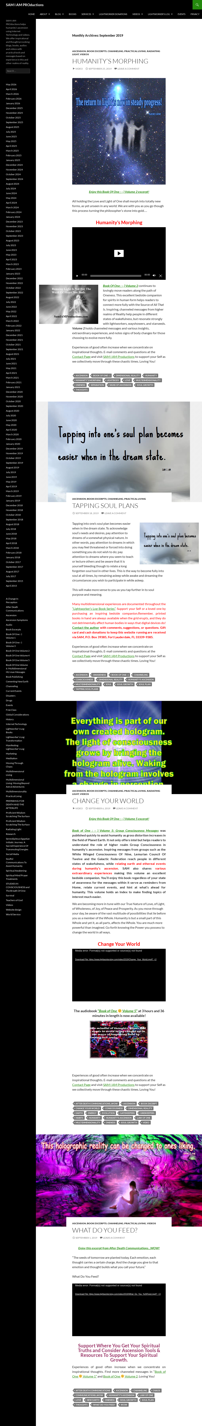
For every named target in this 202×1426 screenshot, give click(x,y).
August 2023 (12, 240)
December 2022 (14, 278)
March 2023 (12, 264)
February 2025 (14, 155)
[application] (119, 253)
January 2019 (13, 500)
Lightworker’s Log (159, 14)
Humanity (151, 375)
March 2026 (12, 93)
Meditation (11, 758)
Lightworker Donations (113, 14)
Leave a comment (128, 68)
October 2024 (13, 174)
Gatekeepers (127, 1113)
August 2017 (12, 571)
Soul (108, 684)
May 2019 (11, 481)
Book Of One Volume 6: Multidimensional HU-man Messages (17, 668)
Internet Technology (16, 724)
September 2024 (14, 179)
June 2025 (11, 136)
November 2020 (14, 396)
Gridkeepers (147, 1113)
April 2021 (11, 372)
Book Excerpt (149, 1103)
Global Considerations (17, 714)
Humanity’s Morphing (110, 61)
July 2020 (11, 415)
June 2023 (11, 249)
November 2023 (14, 226)
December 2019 (14, 448)
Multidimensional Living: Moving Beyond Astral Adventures (17, 783)
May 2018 (11, 538)
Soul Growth (145, 385)
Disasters (10, 695)
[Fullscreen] (161, 276)
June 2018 (11, 533)
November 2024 (14, 169)
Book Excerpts (97, 51)
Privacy (195, 14)
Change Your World (108, 801)
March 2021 (12, 377)
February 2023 (14, 268)
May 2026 (11, 84)
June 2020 (11, 420)
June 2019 (11, 476)
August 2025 (12, 127)
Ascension (79, 51)
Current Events (14, 690)
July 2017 (11, 576)
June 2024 (11, 193)
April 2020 (11, 429)
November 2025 (14, 112)
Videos (136, 14)
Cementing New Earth (17, 681)
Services (86, 14)
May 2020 (11, 424)
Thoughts (82, 389)
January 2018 (13, 557)
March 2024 (12, 207)
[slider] (115, 276)
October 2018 (13, 514)
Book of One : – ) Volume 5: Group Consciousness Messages (115, 830)
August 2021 (12, 354)
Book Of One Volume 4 (18, 655)
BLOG (58, 14)
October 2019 (13, 458)
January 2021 (13, 387)
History (10, 719)
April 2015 (11, 585)
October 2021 (13, 344)
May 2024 (11, 197)
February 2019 (14, 495)
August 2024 (12, 183)
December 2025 (14, 108)
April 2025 (11, 145)
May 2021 (11, 368)
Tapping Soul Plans (105, 505)
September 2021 (14, 349)
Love (127, 380)
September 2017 (14, 566)
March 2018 (12, 547)
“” (117, 1011)
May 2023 (11, 254)
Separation (97, 385)
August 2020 (12, 410)
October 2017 (13, 562)
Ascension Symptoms (17, 620)
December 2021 (14, 335)
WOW (124, 1404)
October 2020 (13, 401)
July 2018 (11, 528)
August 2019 (12, 467)
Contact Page (81, 356)
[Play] (77, 276)
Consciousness (84, 679)
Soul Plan (145, 684)
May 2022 (11, 311)
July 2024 (11, 188)
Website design (14, 909)
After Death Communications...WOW (97, 1103)
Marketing (11, 753)
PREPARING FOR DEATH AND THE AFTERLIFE (15, 804)
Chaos (156, 1390)
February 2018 (14, 552)
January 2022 (13, 330)
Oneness (80, 385)
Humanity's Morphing (88, 380)
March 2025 (12, 150)
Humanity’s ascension (141, 679)
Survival (10, 895)
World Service (13, 914)
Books (72, 14)
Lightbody (113, 380)
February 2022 (14, 325)
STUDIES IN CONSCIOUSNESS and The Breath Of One (18, 887)
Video (79, 68)
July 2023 (11, 245)
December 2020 (14, 391)
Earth (79, 1113)
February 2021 (14, 382)
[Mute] (154, 276)
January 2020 (13, 443)
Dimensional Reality (128, 375)
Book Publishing (14, 676)
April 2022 (11, 316)
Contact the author (85, 627)
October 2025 (13, 117)
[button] (119, 253)
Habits (79, 1117)
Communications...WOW (89, 1395)
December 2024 (14, 164)
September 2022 (14, 292)
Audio (9, 624)
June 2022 (11, 306)
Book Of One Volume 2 (18, 650)
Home (31, 14)
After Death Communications (93, 1390)
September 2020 (14, 406)
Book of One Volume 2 (120, 1376)
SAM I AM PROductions (25, 5)
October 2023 (13, 231)
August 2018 (12, 524)
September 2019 (14, 462)
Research (11, 834)
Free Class (11, 709)
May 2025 (11, 141)
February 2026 (14, 98)
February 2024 (14, 212)
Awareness (99, 674)
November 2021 (14, 339)
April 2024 (11, 202)
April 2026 (11, 89)
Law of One (143, 1117)
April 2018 (11, 543)
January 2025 (13, 160)
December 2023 (14, 221)
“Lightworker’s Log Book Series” (93, 608)
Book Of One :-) (101, 375)
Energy (92, 1113)
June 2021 (11, 363)
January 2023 (13, 273)
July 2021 (11, 358)
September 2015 (14, 581)
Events (181, 14)
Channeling (115, 51)
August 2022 (12, 297)
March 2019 (12, 491)
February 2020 (14, 439)
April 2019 (11, 486)
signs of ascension (120, 385)
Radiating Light (13, 829)
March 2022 (12, 320)
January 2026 (13, 103)
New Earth (93, 1400)
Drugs (9, 700)
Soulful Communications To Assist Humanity (16, 862)
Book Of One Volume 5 (18, 660)
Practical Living (135, 51)
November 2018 (14, 510)
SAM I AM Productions (119, 356)
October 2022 (13, 287)
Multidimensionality (148, 380)
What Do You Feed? (104, 1230)
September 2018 (14, 519)
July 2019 (11, 472)
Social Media (12, 854)
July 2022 (11, 301)
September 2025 (14, 122)
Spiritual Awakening (16, 870)
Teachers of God (14, 900)
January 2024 (13, 216)
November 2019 (14, 453)
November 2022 (14, 283)
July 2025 (11, 131)
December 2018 (14, 505)
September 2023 (14, 235)
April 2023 (11, 259)
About (43, 14)
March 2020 (12, 434)
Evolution (108, 1113)
